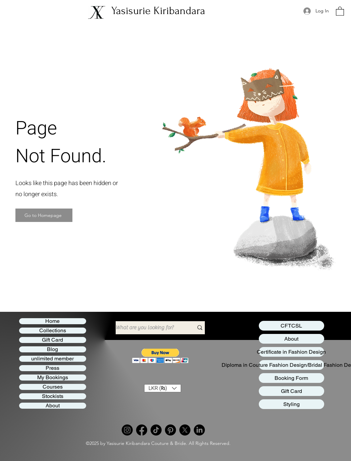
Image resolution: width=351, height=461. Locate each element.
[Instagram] (127, 430)
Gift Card (52, 340)
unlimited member (52, 359)
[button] (160, 356)
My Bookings (52, 377)
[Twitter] (184, 430)
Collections (52, 331)
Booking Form (291, 378)
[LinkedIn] (199, 430)
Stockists (52, 396)
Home (52, 321)
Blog (52, 349)
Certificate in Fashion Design (291, 352)
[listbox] (162, 388)
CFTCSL (291, 326)
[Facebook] (141, 430)
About (53, 406)
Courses (53, 387)
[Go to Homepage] (43, 215)
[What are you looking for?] (150, 327)
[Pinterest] (170, 430)
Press (52, 368)
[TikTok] (156, 430)
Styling (291, 404)
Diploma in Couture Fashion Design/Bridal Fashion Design (291, 365)
